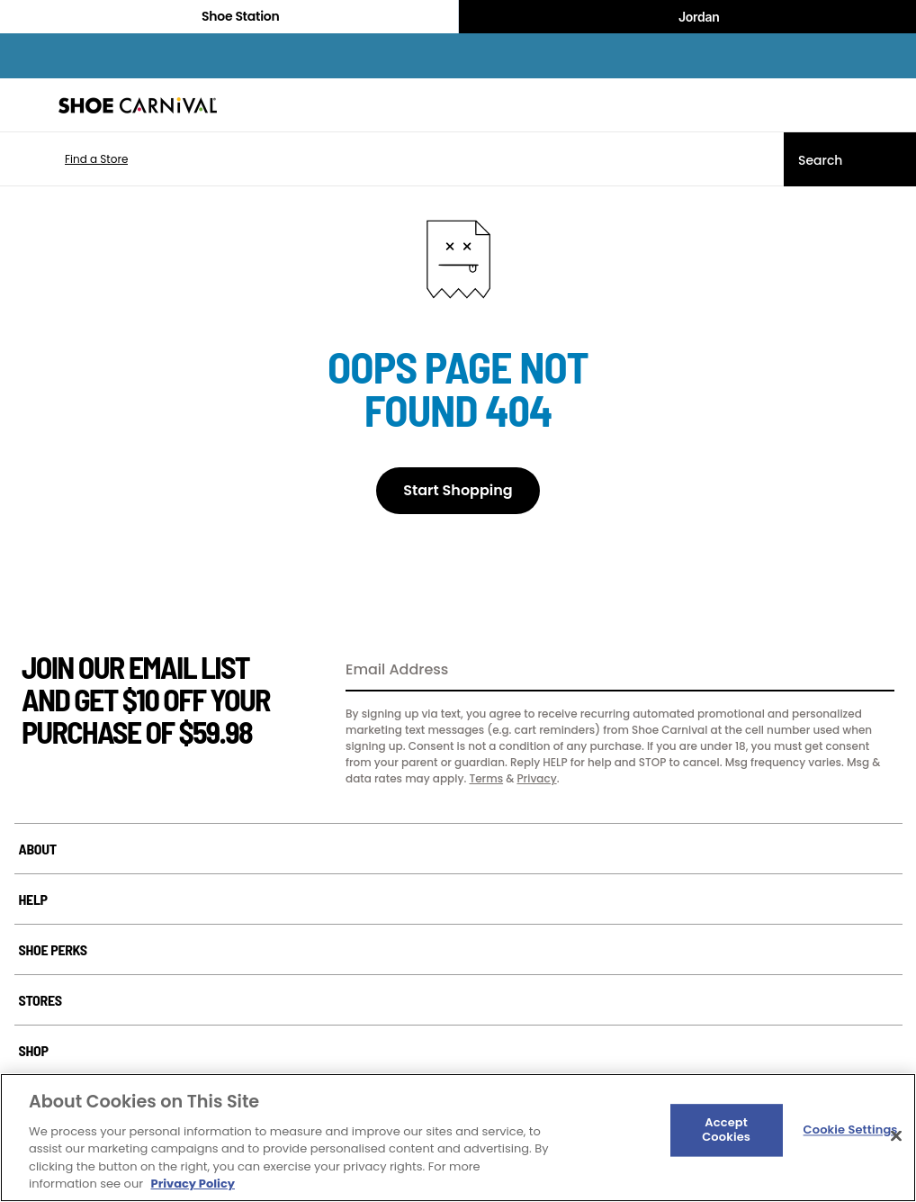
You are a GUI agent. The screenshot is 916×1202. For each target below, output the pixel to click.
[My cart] (892, 105)
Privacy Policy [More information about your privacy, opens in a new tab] (193, 1183)
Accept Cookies (726, 1130)
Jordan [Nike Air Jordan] (687, 17)
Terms (486, 778)
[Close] (896, 1136)
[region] (458, 1137)
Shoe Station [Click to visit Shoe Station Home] (228, 16)
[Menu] (27, 105)
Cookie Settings (851, 1130)
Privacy (536, 778)
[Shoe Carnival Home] (137, 105)
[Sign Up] (874, 670)
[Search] (850, 159)
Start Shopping (457, 490)
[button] (70, 159)
